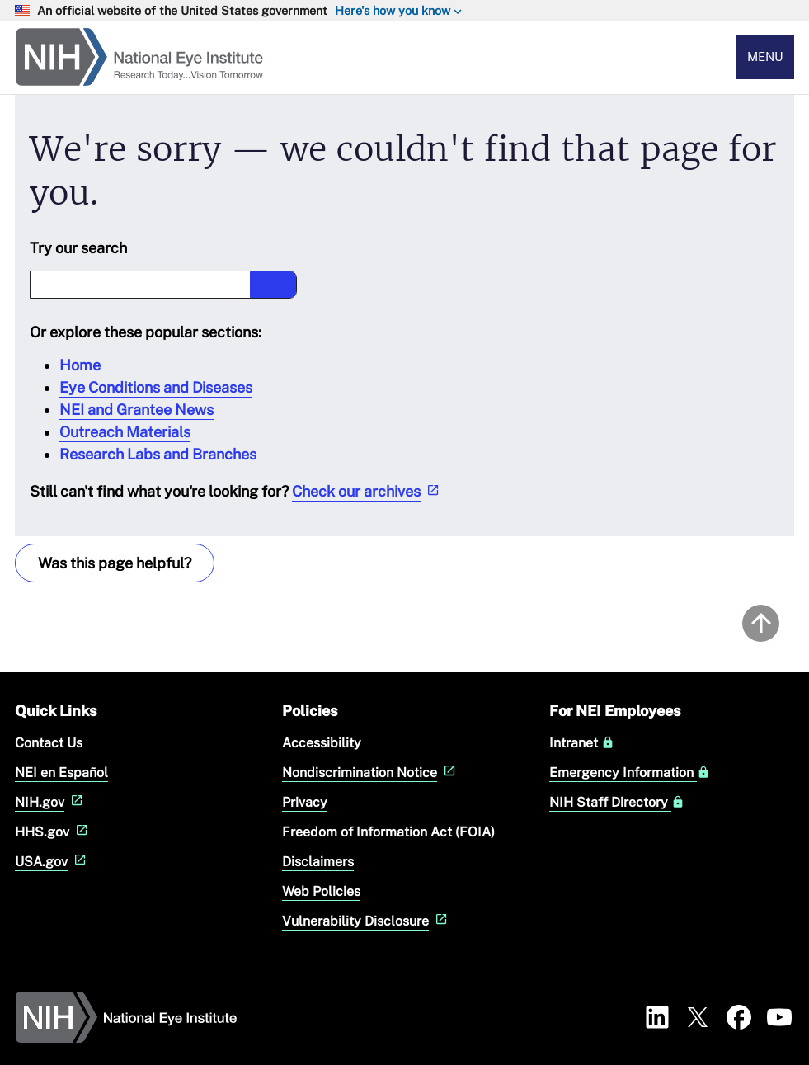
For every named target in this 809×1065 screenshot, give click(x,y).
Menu (765, 56)
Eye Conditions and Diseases (155, 387)
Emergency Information (629, 773)
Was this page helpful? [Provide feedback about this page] (114, 563)
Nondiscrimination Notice (370, 772)
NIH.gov (51, 802)
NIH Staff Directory (616, 802)
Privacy (304, 802)
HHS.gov (53, 832)
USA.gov (52, 861)
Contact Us (48, 743)
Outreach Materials (124, 432)
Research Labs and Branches (157, 454)
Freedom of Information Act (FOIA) (388, 832)
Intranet (581, 743)
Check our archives (367, 491)
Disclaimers (318, 861)
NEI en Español (61, 772)
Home (80, 365)
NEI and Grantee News (136, 409)
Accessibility (321, 743)
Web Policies (321, 891)
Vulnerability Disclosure (366, 921)
